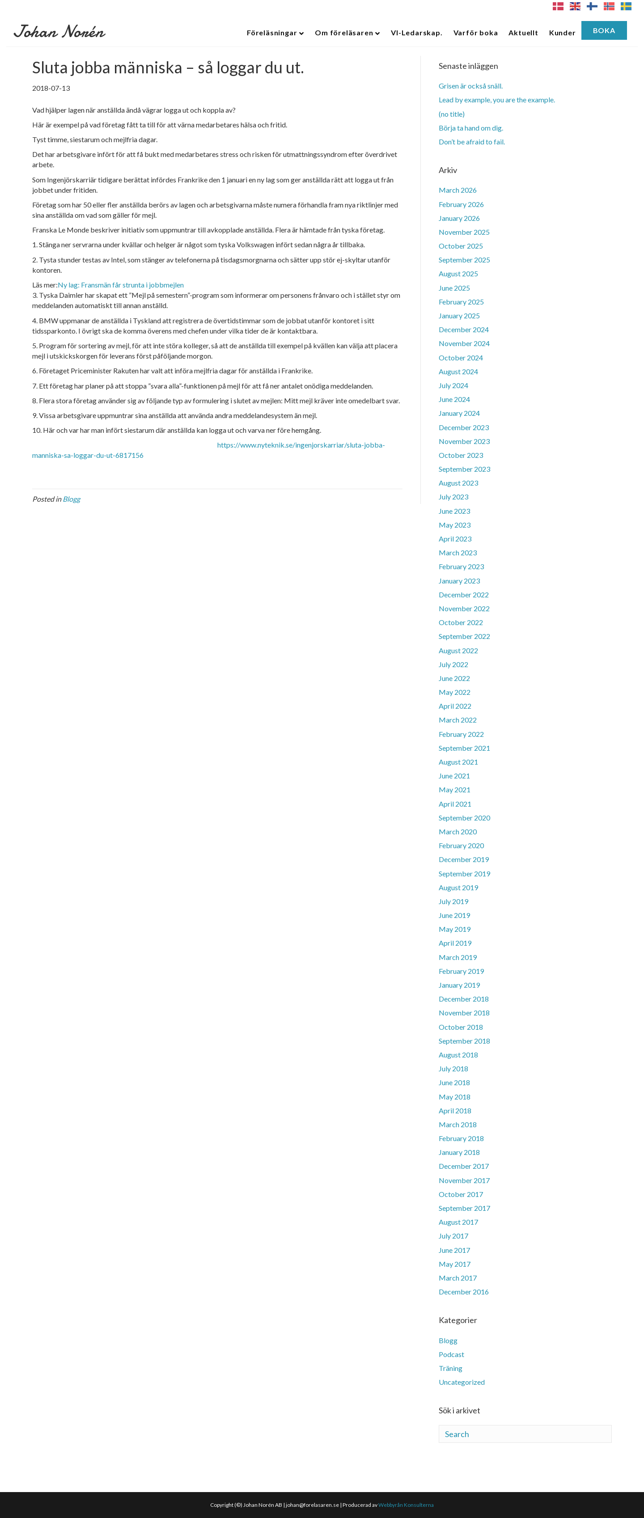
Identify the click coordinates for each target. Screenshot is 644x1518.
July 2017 (453, 1235)
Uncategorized (462, 1382)
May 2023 (454, 524)
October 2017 (461, 1194)
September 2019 (464, 873)
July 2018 (453, 1068)
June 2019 (454, 915)
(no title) (452, 114)
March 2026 (458, 190)
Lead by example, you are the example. (497, 99)
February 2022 (461, 734)
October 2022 (461, 622)
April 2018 (455, 1110)
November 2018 (464, 1012)
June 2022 (454, 678)
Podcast (451, 1354)
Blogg (71, 499)
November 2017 (464, 1180)
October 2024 (461, 357)
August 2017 (458, 1222)
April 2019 (455, 943)
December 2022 (464, 594)
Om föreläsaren (344, 32)
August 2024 (458, 371)
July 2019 (453, 901)
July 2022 (453, 664)
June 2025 (454, 287)
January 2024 (459, 413)
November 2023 (464, 441)
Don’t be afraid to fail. (472, 141)
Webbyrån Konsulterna (406, 1504)
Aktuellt (523, 32)
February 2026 (461, 204)
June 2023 (454, 511)
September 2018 (464, 1040)
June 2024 (454, 399)
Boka (604, 30)
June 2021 (454, 775)
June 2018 (454, 1082)
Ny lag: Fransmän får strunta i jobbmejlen (121, 284)
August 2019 (458, 887)
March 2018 (458, 1124)
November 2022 (464, 608)
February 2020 (461, 845)
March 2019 (458, 957)
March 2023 (458, 552)
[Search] (525, 1434)
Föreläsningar (272, 32)
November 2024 (464, 343)
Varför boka (475, 32)
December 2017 (464, 1166)
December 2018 (464, 998)
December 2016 (464, 1291)
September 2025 (464, 259)
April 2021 (455, 803)
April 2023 (455, 538)
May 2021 (454, 789)
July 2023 (453, 496)
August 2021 (458, 761)
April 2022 (455, 706)
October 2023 (461, 455)
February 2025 (461, 301)
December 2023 (464, 427)
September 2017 (464, 1208)
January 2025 (459, 315)
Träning (450, 1368)
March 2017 (458, 1277)
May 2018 (454, 1096)
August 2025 (458, 273)
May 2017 (454, 1264)
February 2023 (461, 566)
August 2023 (458, 482)
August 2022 (458, 650)
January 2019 (459, 985)
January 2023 (459, 580)
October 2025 (461, 245)
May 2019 (454, 929)
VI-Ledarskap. (416, 32)
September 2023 (464, 469)
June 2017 (454, 1250)
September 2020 (464, 817)
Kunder (562, 32)
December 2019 (464, 859)
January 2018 (459, 1152)
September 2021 (464, 748)
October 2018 (461, 1027)
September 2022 (464, 636)
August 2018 (458, 1054)
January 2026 (459, 218)
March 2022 (458, 719)
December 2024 (464, 329)
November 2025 (464, 232)
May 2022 (454, 692)
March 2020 (458, 831)
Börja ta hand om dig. (471, 127)
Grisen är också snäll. (471, 85)
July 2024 (453, 385)
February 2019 (461, 971)
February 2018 (461, 1138)
